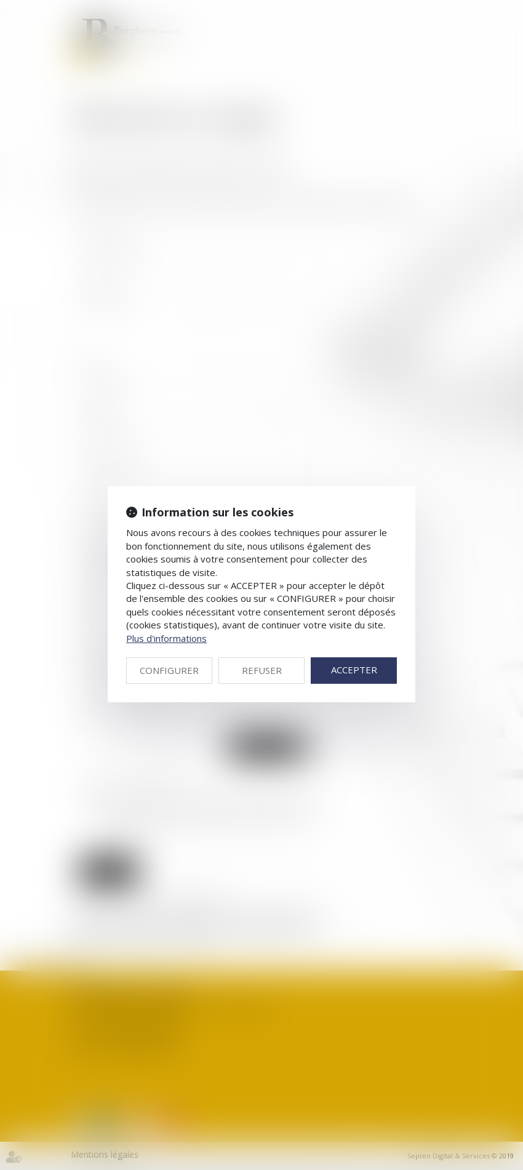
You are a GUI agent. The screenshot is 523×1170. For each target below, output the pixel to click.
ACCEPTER (354, 669)
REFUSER (262, 670)
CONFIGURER (169, 670)
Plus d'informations (166, 638)
